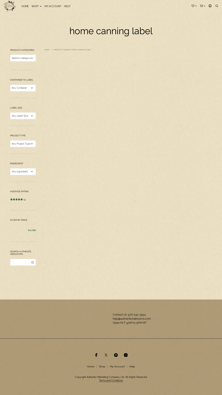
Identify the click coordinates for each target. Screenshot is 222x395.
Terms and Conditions (111, 380)
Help (67, 6)
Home (25, 6)
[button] (194, 6)
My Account (53, 6)
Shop (37, 6)
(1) (18, 199)
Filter (32, 230)
